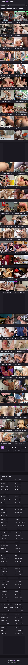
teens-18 (18, 598)
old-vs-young (20, 526)
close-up (4, 519)
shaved (18, 581)
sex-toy (18, 575)
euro (3, 555)
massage (18, 512)
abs (3, 480)
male (18, 503)
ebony (4, 548)
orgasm (18, 532)
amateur (5, 486)
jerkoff (4, 627)
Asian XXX (6, 2)
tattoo (18, 591)
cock (3, 526)
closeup (4, 522)
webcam (18, 620)
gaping (4, 584)
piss (17, 545)
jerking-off (5, 624)
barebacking (5, 499)
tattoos (18, 594)
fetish (4, 575)
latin (18, 483)
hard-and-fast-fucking (7, 608)
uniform (18, 614)
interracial (5, 614)
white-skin (19, 624)
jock (3, 630)
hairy (3, 594)
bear (3, 509)
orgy (17, 535)
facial (4, 562)
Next (19, 450)
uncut (18, 604)
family (4, 565)
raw (17, 555)
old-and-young (20, 522)
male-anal (19, 506)
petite (17, 542)
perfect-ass (19, 539)
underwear (19, 611)
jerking (4, 620)
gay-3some (5, 591)
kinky (3, 634)
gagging (4, 578)
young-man (19, 630)
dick (3, 539)
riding (18, 568)
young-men (19, 634)
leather (18, 496)
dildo (3, 542)
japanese (4, 617)
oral (17, 529)
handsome (5, 601)
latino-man (19, 493)
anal (3, 493)
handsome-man (6, 604)
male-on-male (20, 509)
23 (11, 450)
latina (18, 486)
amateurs (5, 490)
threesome (19, 601)
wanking (18, 617)
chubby (4, 516)
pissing (18, 548)
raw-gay (18, 558)
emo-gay (4, 552)
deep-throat (6, 532)
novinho (18, 519)
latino (18, 490)
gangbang (5, 581)
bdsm (3, 506)
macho (18, 499)
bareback (5, 496)
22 (8, 450)
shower (18, 584)
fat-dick (4, 568)
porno (18, 552)
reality (18, 565)
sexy (17, 578)
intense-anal (5, 611)
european (5, 558)
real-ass (18, 562)
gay (3, 588)
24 (15, 450)
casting (4, 512)
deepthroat (5, 535)
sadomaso (19, 571)
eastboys (4, 545)
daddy (4, 529)
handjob (5, 598)
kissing (18, 480)
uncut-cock (19, 607)
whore (18, 627)
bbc (3, 503)
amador (4, 483)
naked (18, 516)
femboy (4, 571)
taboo (18, 588)
